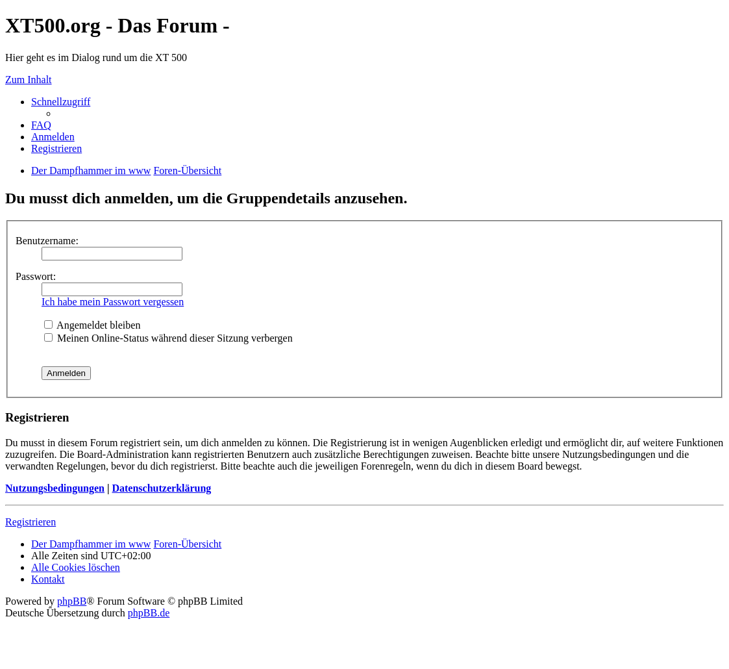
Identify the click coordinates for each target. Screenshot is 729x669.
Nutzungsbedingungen (55, 488)
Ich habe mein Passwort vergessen (113, 301)
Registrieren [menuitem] (56, 148)
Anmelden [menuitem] (53, 136)
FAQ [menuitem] (41, 125)
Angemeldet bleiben (92, 325)
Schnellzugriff (60, 101)
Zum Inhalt (28, 79)
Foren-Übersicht (187, 543)
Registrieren (30, 521)
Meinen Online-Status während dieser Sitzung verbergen (168, 338)
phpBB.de (148, 612)
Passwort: (36, 276)
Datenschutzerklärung (161, 488)
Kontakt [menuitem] (48, 579)
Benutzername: (47, 240)
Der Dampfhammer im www (91, 543)
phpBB (71, 601)
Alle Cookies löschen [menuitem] (75, 567)
